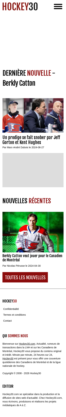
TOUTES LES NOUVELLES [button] (25, 277)
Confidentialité (11, 309)
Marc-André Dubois (17, 147)
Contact (7, 320)
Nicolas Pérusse (16, 265)
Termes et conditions (14, 315)
